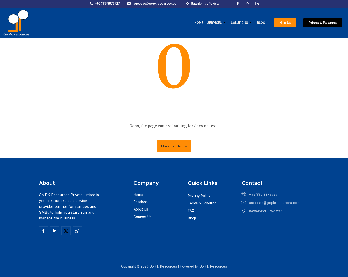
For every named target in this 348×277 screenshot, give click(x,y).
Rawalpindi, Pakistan (203, 3)
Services (217, 23)
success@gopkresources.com (153, 4)
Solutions (241, 23)
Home (199, 22)
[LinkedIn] (257, 3)
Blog (261, 22)
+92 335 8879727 (105, 3)
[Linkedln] (54, 230)
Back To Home (174, 146)
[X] (247, 3)
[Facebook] (237, 3)
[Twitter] (66, 230)
